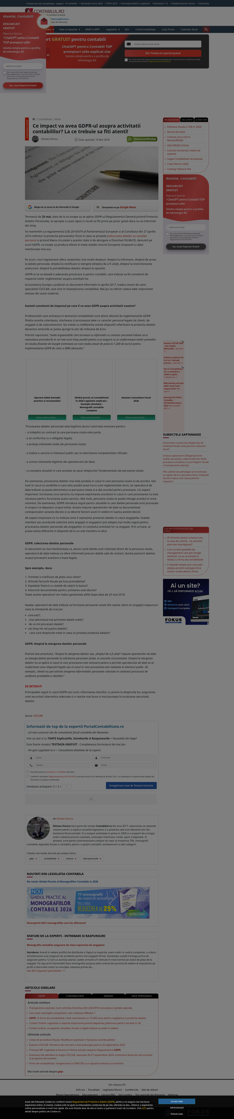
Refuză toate (177, 1114)
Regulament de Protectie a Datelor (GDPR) (93, 1101)
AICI (144, 1108)
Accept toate (177, 1101)
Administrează (177, 1107)
